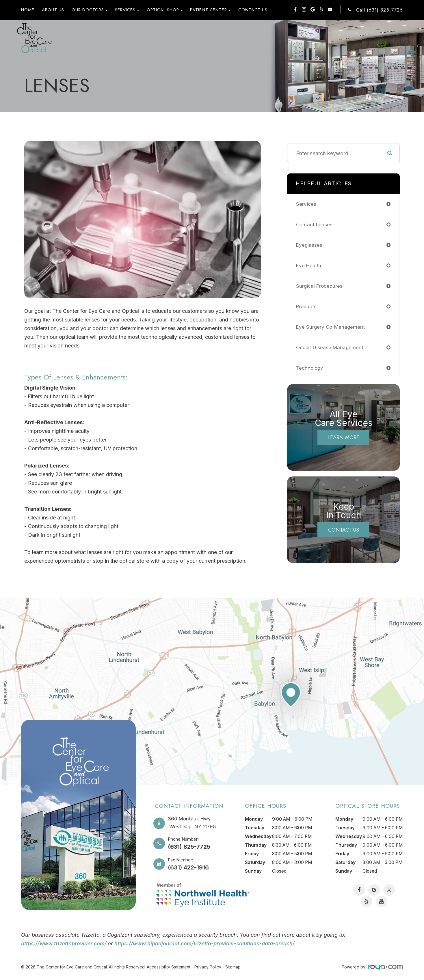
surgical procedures (320, 286)
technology (310, 368)
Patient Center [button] (210, 10)
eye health (309, 265)
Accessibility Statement (168, 966)
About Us (53, 10)
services (306, 204)
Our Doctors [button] (90, 10)
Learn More (343, 437)
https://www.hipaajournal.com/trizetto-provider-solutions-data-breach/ (206, 943)
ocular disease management (330, 347)
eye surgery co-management (331, 327)
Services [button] (127, 10)
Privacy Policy (207, 966)
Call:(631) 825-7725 (379, 10)
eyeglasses (309, 245)
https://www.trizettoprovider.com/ (65, 943)
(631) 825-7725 (189, 846)
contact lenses (315, 224)
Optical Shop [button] (165, 10)
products (307, 306)
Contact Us (252, 10)
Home (27, 10)
